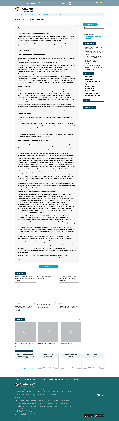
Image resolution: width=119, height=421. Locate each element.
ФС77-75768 (49, 391)
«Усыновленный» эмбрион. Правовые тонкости (92, 61)
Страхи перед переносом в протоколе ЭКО (94, 57)
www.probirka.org (39, 394)
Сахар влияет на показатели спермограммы (92, 37)
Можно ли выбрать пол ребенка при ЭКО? (93, 48)
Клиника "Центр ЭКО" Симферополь (48, 355)
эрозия (22, 259)
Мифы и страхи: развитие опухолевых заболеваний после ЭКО (94, 52)
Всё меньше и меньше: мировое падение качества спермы (25, 278)
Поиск (86, 27)
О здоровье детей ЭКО (93, 65)
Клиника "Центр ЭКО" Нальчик (71, 355)
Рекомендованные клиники (24, 350)
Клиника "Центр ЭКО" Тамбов (93, 355)
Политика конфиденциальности (21, 410)
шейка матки (28, 259)
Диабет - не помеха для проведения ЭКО (93, 68)
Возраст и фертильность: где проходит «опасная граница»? (68, 278)
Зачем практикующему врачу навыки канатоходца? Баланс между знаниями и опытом (25, 345)
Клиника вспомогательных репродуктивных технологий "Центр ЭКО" (25, 356)
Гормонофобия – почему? (67, 343)
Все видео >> (77, 319)
